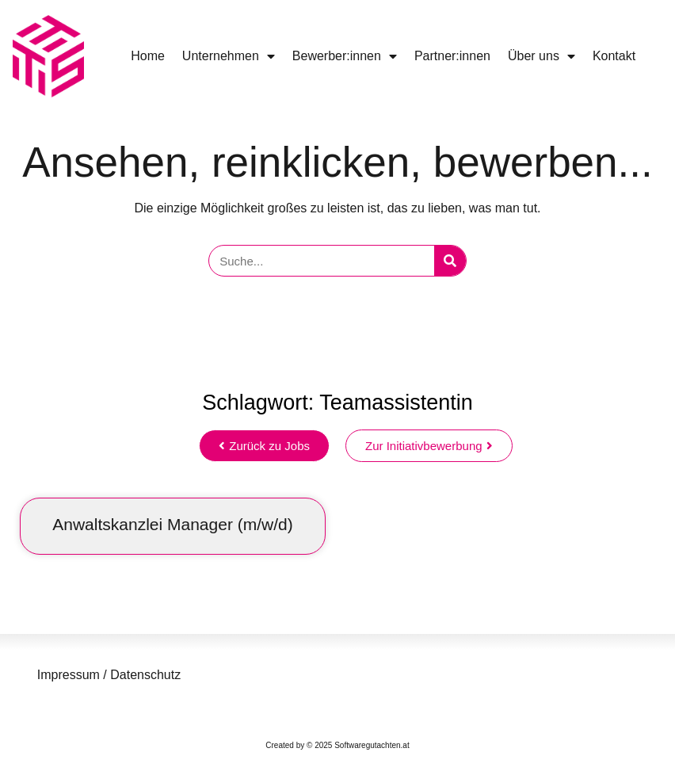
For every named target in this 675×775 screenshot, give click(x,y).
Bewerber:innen (344, 56)
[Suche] (450, 261)
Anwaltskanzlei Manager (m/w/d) (172, 524)
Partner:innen (452, 56)
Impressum (68, 674)
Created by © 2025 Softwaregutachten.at (337, 745)
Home (148, 56)
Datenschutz (144, 674)
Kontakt (614, 56)
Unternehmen (228, 56)
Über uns (541, 56)
